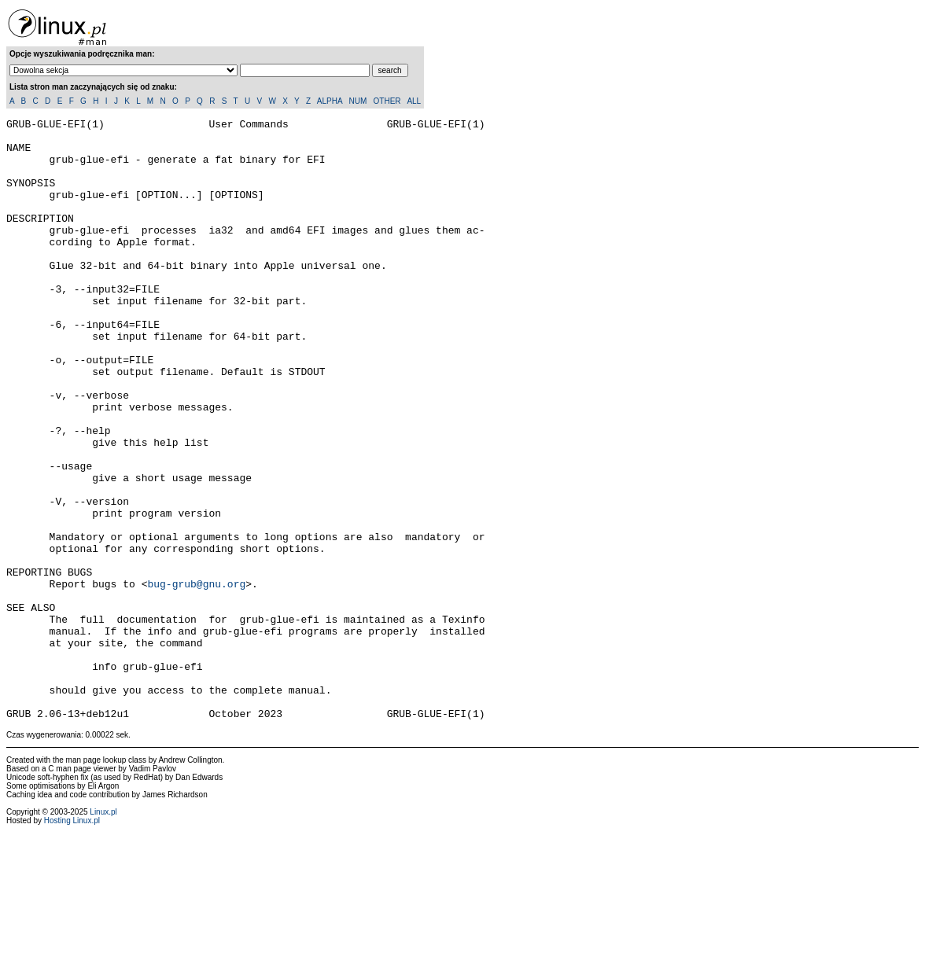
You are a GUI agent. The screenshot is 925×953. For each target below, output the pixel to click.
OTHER (387, 101)
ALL (414, 101)
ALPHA (329, 101)
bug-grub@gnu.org (196, 678)
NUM (357, 101)
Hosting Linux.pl (72, 940)
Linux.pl (103, 932)
